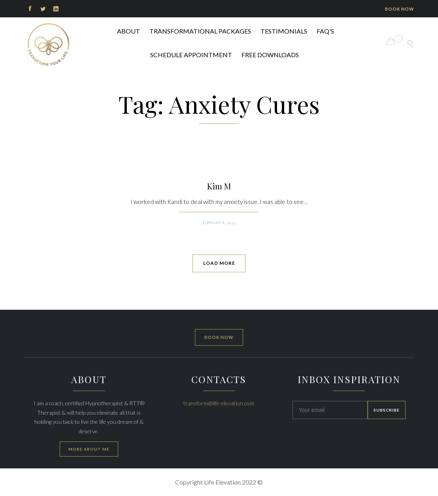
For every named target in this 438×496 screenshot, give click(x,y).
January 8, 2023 (219, 222)
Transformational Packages (200, 31)
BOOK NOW (399, 8)
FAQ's (325, 31)
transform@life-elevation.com (218, 403)
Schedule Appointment (191, 54)
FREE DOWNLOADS (270, 54)
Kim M (219, 186)
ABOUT (128, 31)
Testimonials (284, 31)
